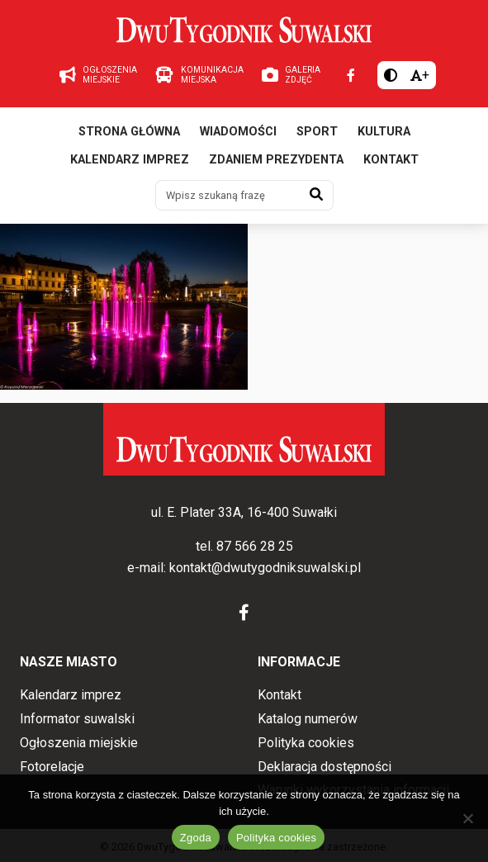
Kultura (384, 132)
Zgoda (195, 837)
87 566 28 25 (254, 546)
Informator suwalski (77, 719)
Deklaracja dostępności (324, 766)
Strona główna (129, 132)
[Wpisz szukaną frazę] (228, 195)
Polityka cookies (306, 743)
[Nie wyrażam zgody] (467, 818)
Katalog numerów (308, 719)
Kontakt (391, 160)
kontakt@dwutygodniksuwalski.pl (265, 567)
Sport (317, 132)
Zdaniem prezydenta (276, 160)
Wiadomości (238, 132)
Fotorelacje (52, 766)
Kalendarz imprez (129, 160)
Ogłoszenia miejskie (79, 743)
